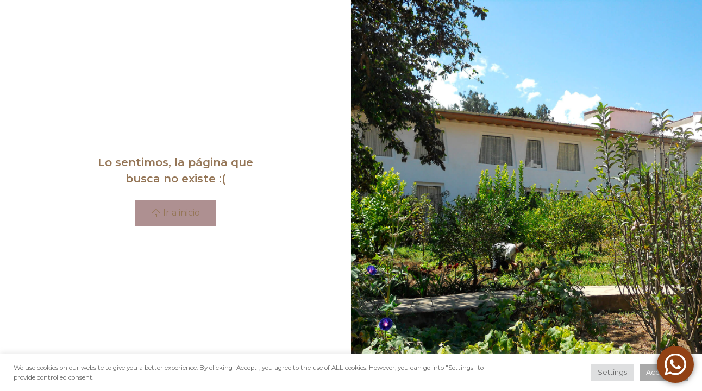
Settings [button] (612, 372)
